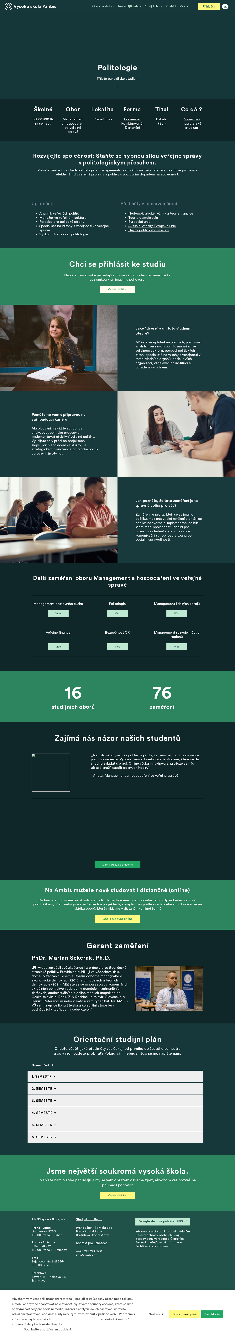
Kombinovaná (132, 123)
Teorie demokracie (143, 218)
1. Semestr (42, 1078)
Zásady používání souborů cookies (159, 1241)
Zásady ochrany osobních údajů (157, 1237)
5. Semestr (42, 1127)
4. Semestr (42, 1115)
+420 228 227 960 (89, 1253)
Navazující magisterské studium (191, 124)
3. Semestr (42, 1103)
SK (225, 7)
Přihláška (209, 6)
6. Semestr (42, 1139)
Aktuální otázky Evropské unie (152, 226)
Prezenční (132, 119)
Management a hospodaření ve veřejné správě (141, 777)
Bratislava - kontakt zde (92, 1237)
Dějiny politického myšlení (148, 230)
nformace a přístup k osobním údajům (163, 1233)
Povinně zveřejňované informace (158, 1244)
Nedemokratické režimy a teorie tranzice (160, 214)
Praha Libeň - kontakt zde (95, 1230)
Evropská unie (139, 222)
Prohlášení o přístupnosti (152, 1248)
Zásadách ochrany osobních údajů (75, 1319)
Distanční (132, 128)
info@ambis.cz (86, 1257)
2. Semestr (42, 1090)
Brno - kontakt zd (88, 1233)
